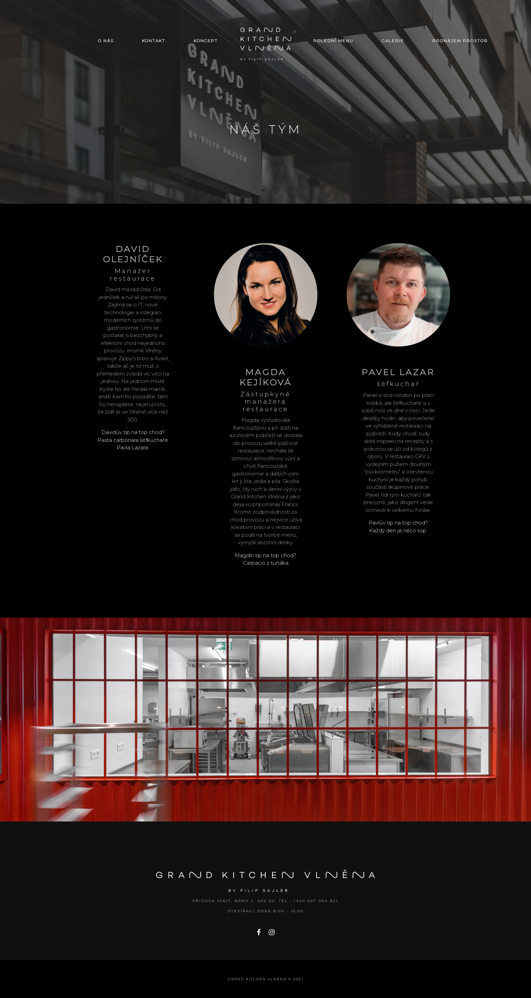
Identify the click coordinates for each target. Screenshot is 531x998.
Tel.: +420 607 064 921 (308, 901)
